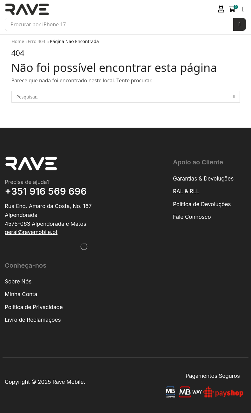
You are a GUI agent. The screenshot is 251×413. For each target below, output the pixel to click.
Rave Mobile (67, 382)
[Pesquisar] (239, 24)
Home (18, 41)
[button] (221, 9)
